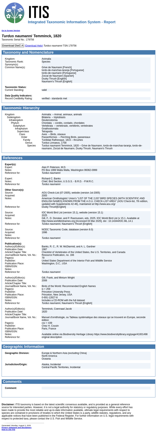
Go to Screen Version (11, 31)
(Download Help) (34, 45)
